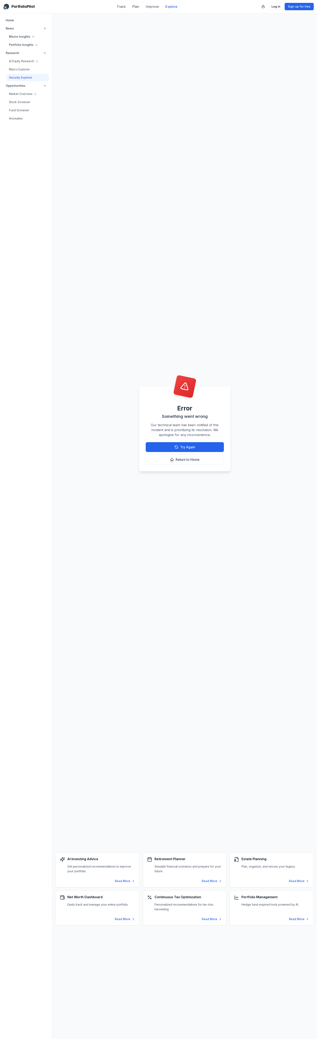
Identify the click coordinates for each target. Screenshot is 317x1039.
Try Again (184, 447)
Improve (152, 7)
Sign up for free (299, 6)
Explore (171, 7)
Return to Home (185, 460)
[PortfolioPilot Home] (19, 6)
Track (121, 7)
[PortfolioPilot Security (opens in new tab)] (263, 6)
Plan (135, 7)
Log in (276, 6)
